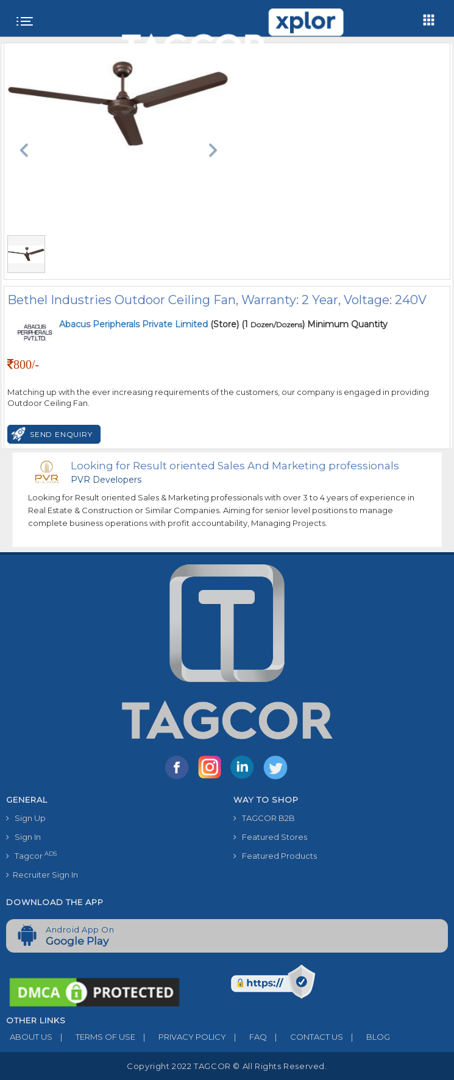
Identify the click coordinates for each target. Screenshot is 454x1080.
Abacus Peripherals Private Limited (134, 324)
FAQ (246, 1037)
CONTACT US (305, 1037)
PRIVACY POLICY (180, 1037)
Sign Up (26, 818)
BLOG (366, 1037)
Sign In (23, 837)
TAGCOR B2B (264, 818)
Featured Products (275, 856)
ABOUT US (29, 1037)
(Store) (149, 324)
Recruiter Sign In (42, 874)
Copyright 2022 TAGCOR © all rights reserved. (227, 1066)
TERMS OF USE (93, 1037)
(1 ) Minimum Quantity (314, 324)
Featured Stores (270, 837)
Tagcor (31, 855)
